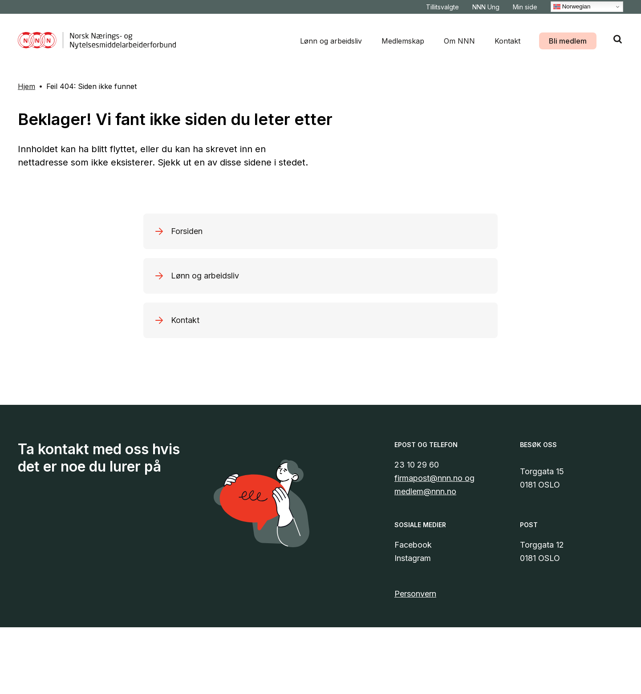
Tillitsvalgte (442, 7)
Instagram (412, 558)
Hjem (26, 86)
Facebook (413, 544)
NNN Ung (485, 7)
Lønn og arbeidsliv (331, 40)
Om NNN (459, 40)
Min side (525, 7)
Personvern (415, 593)
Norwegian (571, 6)
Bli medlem (568, 40)
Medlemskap (402, 40)
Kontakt (507, 40)
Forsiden (187, 231)
